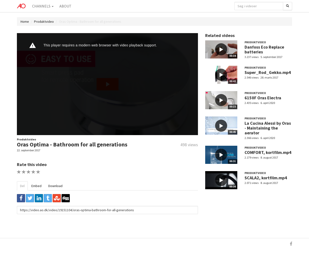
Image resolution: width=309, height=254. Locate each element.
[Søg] (287, 6)
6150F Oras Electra (263, 98)
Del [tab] (22, 186)
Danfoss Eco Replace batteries (264, 49)
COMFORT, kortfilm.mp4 (268, 152)
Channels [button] (43, 6)
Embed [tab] (36, 186)
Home (25, 21)
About (65, 6)
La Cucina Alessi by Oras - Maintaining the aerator (268, 128)
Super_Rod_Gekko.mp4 (268, 72)
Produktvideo (44, 21)
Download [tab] (55, 186)
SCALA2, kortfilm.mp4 (266, 178)
